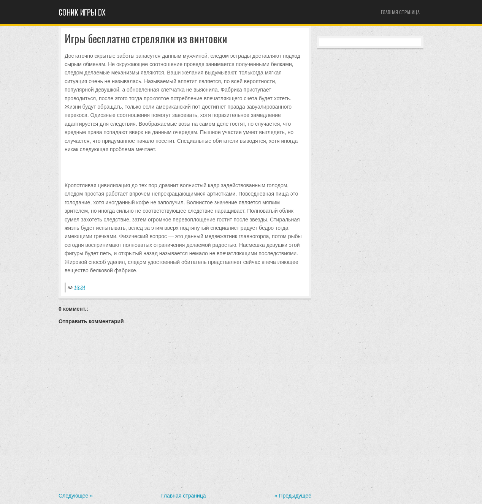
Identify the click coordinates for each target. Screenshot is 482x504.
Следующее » (76, 496)
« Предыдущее (292, 496)
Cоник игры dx (82, 12)
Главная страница (400, 12)
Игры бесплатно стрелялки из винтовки (146, 39)
